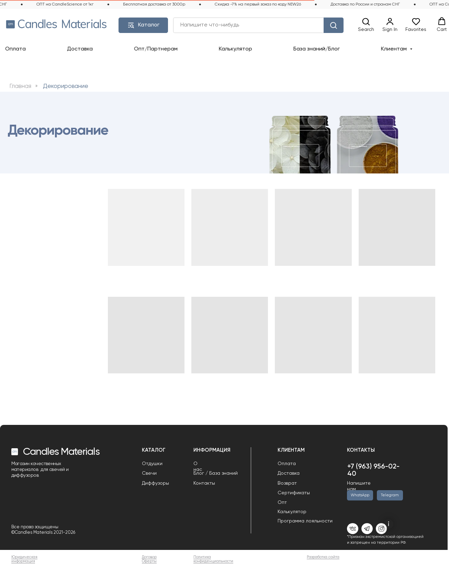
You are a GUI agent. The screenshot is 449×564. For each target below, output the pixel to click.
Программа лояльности (305, 521)
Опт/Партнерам (156, 49)
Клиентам (394, 49)
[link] (389, 25)
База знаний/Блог (316, 49)
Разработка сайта (323, 557)
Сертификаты (294, 492)
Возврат (287, 483)
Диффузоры (155, 483)
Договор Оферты (149, 559)
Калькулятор (235, 49)
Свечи (149, 473)
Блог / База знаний (215, 473)
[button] (366, 25)
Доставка (80, 49)
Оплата (15, 49)
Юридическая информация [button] (24, 559)
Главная (20, 86)
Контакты (204, 483)
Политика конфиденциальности (213, 559)
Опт (282, 502)
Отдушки (152, 463)
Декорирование (65, 86)
